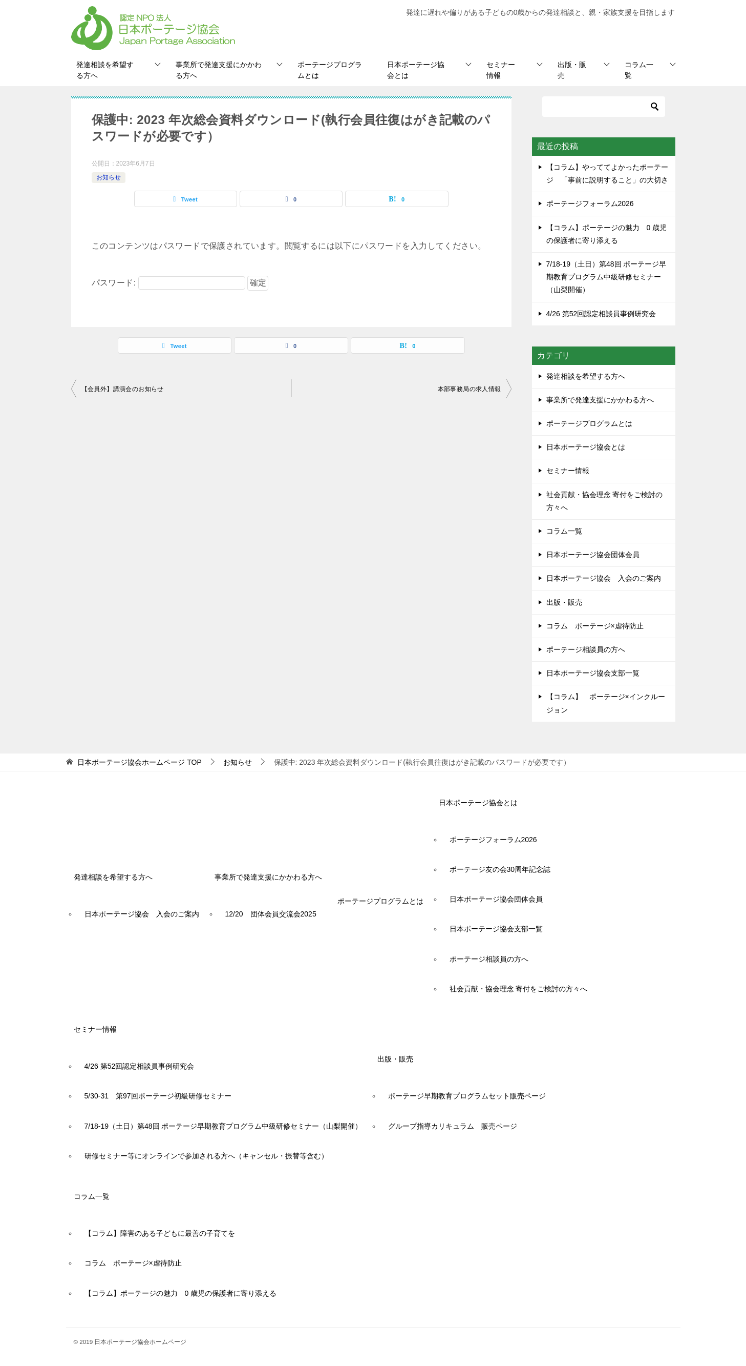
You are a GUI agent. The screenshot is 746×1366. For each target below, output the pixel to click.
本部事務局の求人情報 (469, 389)
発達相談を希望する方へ (105, 69)
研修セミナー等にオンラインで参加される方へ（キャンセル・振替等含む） (206, 1156)
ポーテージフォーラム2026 (590, 203)
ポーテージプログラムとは (329, 69)
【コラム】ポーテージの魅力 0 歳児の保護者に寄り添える (180, 1293)
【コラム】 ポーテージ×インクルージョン (605, 702)
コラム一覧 (639, 69)
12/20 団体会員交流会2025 (270, 914)
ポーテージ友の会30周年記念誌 (500, 869)
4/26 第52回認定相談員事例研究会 (601, 314)
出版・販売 (572, 69)
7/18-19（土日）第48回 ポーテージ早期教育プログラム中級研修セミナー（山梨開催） (606, 277)
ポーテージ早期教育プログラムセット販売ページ (467, 1096)
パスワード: (168, 282)
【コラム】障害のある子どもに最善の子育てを (159, 1233)
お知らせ (108, 177)
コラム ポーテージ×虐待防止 (598, 626)
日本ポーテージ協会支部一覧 (593, 673)
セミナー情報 (500, 69)
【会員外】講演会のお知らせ (122, 389)
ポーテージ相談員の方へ (585, 649)
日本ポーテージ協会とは (415, 69)
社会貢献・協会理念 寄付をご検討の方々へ (604, 501)
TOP (139, 762)
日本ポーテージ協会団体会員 (593, 555)
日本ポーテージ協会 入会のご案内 (603, 578)
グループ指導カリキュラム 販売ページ (452, 1126)
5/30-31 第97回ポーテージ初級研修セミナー (157, 1096)
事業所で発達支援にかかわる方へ (219, 69)
